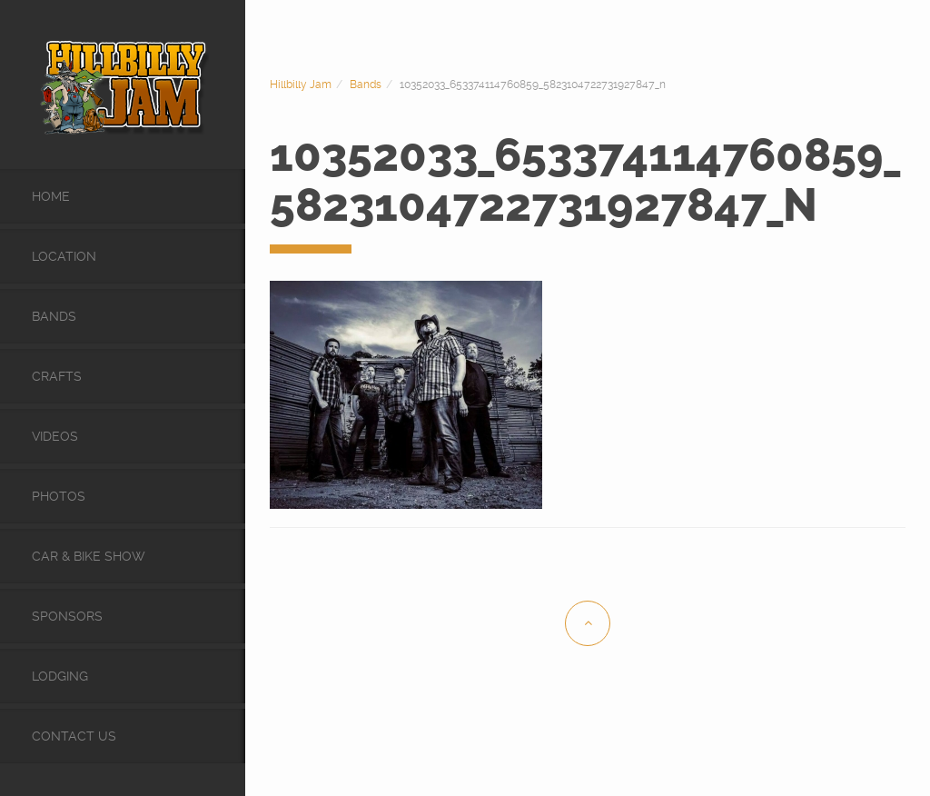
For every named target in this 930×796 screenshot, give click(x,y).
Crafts (57, 376)
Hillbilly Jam (300, 84)
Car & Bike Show (88, 556)
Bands (54, 316)
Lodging (60, 676)
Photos (58, 496)
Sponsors (67, 616)
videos (55, 436)
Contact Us (74, 736)
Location (64, 256)
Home (51, 196)
